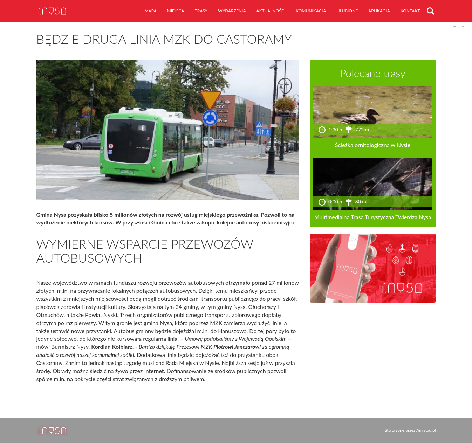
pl (456, 26)
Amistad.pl (426, 430)
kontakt (410, 10)
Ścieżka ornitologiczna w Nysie (372, 144)
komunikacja (311, 10)
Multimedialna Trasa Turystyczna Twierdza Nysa (372, 217)
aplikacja (379, 10)
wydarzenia (232, 10)
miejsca (175, 10)
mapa (151, 10)
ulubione (347, 10)
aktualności (271, 10)
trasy (201, 10)
